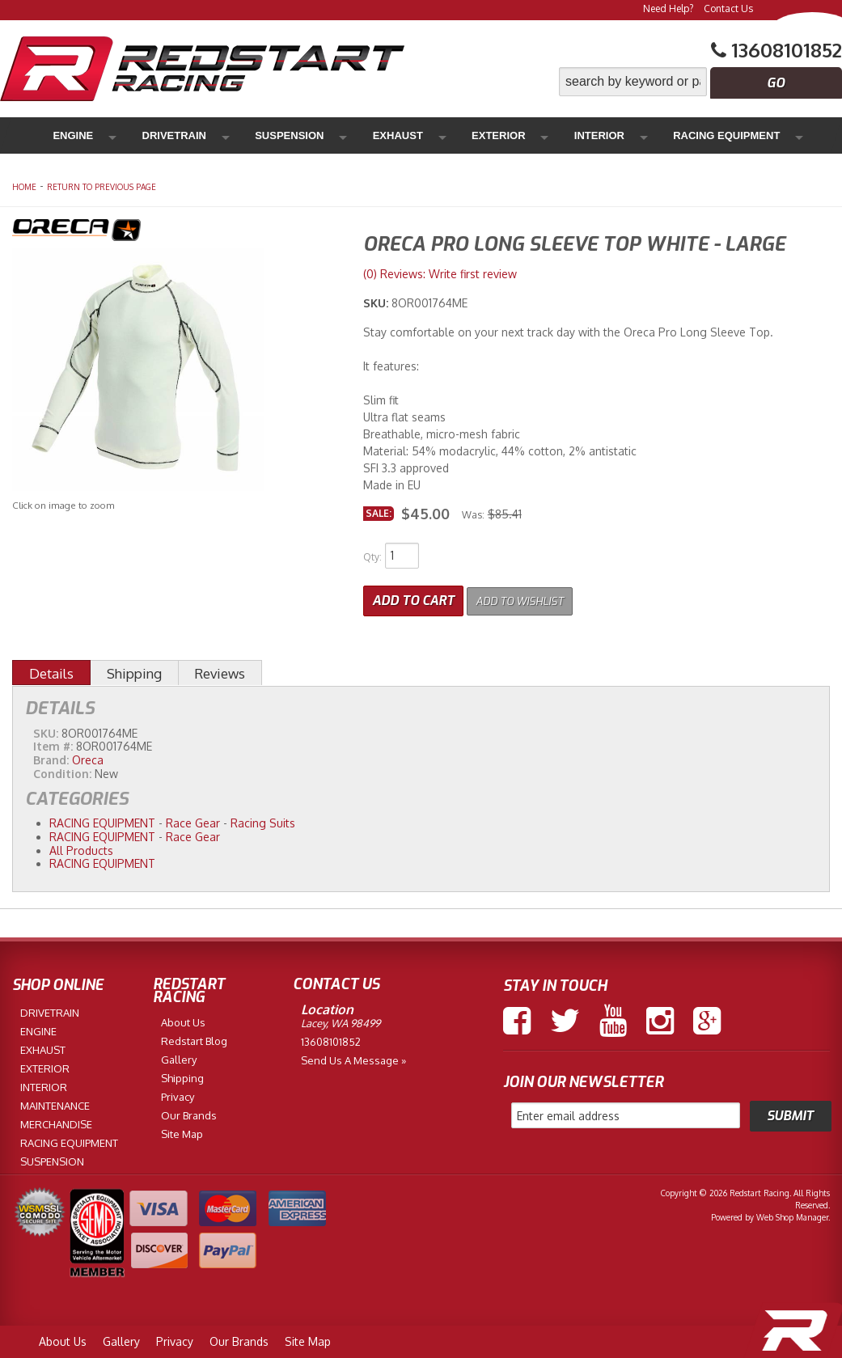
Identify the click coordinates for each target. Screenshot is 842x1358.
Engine (74, 135)
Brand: (51, 757)
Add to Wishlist (530, 597)
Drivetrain (145, 135)
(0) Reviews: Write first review (440, 274)
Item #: (54, 743)
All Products (81, 846)
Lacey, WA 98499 (340, 1019)
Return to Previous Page (101, 187)
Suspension (228, 135)
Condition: (62, 770)
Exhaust (305, 135)
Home (24, 187)
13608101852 (331, 1038)
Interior (444, 135)
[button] (700, 81)
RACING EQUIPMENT (102, 820)
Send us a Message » (353, 1057)
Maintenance (644, 135)
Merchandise (738, 135)
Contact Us (728, 8)
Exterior (375, 135)
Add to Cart (413, 597)
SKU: (377, 303)
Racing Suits (263, 820)
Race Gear (193, 820)
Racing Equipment (538, 135)
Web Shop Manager (792, 1214)
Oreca (88, 757)
